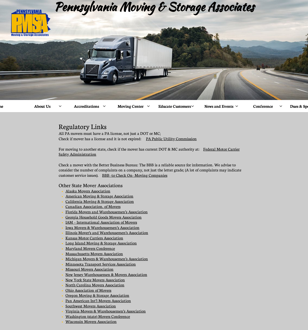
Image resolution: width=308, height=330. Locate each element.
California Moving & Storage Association (99, 201)
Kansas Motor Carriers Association (94, 238)
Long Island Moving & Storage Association (101, 243)
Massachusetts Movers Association (94, 253)
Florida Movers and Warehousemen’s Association (106, 211)
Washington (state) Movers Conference (97, 316)
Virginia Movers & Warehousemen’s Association (105, 311)
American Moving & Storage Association (99, 196)
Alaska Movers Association (87, 191)
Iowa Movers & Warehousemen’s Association (102, 227)
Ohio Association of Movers (88, 290)
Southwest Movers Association (90, 306)
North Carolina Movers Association (94, 285)
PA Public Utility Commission (171, 138)
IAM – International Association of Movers (101, 222)
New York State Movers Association (95, 279)
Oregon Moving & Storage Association (97, 295)
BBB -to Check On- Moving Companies (134, 175)
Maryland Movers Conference (90, 248)
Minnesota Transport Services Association (100, 264)
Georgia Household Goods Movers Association (103, 217)
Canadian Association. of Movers (93, 206)
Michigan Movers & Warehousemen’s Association (106, 258)
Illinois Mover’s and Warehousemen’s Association (106, 232)
